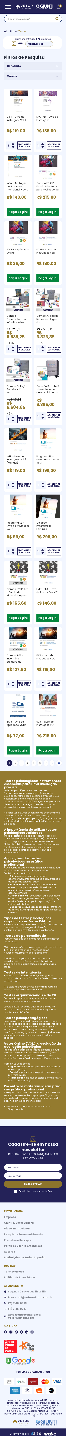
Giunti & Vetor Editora (19, 1222)
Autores (9, 1251)
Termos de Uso (14, 1271)
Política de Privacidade (19, 1277)
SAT (6, 958)
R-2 (6, 986)
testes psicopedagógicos (33, 818)
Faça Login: (18, 212)
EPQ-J (7, 947)
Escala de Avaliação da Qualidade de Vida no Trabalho (29, 1008)
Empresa (10, 1217)
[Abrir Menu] (8, 7)
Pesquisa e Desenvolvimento (23, 1234)
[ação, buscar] (57, 18)
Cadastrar (33, 1184)
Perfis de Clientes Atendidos (23, 1245)
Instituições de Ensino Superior (25, 1257)
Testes (22, 31)
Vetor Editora (14, 812)
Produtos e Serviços (17, 1240)
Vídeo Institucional (17, 1228)
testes (37, 1106)
